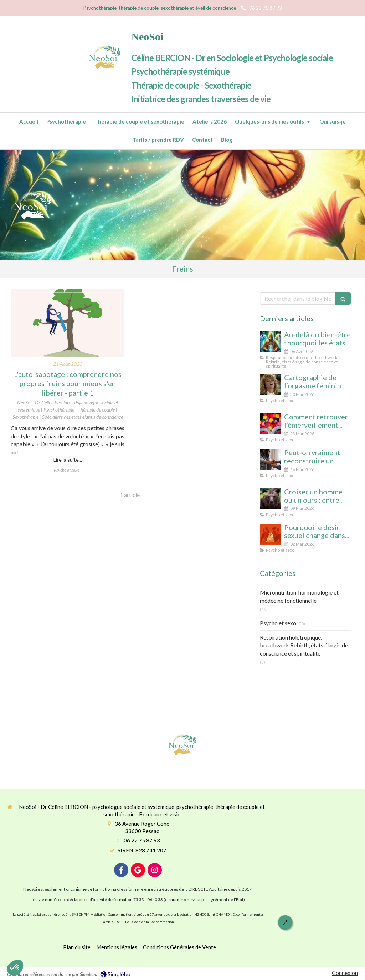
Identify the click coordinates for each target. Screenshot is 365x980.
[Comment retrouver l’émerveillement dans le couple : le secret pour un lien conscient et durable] (270, 423)
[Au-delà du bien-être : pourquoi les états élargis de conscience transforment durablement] (270, 341)
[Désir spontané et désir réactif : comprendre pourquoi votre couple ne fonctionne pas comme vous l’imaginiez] (270, 534)
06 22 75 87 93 (142, 840)
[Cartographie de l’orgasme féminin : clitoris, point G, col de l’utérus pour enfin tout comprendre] (270, 384)
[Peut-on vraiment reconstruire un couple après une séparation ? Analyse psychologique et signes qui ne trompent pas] (270, 459)
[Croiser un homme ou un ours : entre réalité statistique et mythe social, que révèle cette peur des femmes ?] (270, 498)
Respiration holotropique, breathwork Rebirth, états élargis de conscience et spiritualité (304, 645)
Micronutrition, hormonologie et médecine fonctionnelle (299, 596)
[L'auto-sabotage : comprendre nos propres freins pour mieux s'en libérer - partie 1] (67, 323)
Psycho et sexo (278, 623)
